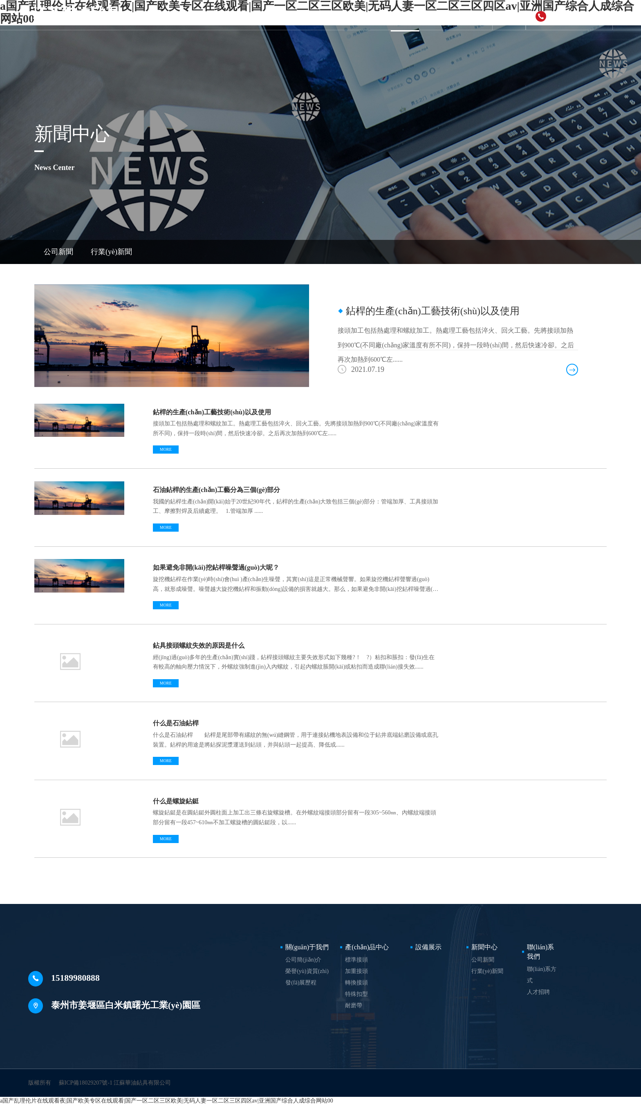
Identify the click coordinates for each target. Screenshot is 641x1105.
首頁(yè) (197, 14)
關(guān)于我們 (247, 14)
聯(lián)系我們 (456, 14)
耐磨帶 (353, 1005)
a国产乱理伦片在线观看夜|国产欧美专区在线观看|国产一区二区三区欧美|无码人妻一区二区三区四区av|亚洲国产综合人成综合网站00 (166, 1101)
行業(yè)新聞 (111, 252)
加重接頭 (356, 971)
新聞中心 (405, 14)
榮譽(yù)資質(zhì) (307, 971)
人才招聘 (538, 992)
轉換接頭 (356, 983)
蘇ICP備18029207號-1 (85, 1083)
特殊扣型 (356, 994)
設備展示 (361, 14)
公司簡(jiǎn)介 (303, 960)
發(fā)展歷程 (300, 983)
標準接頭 (356, 960)
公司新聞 (58, 252)
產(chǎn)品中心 (309, 14)
